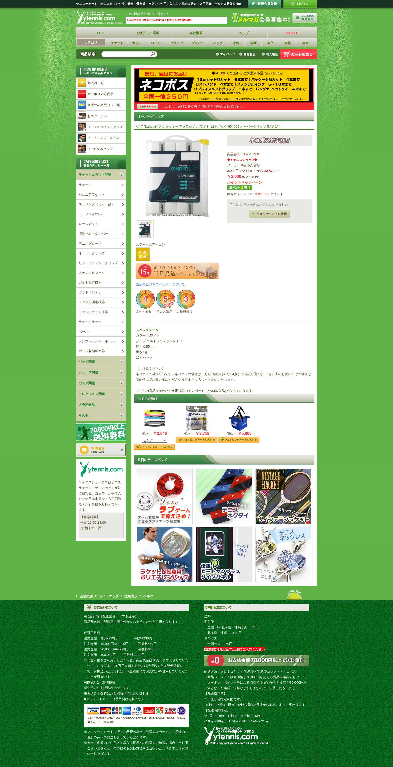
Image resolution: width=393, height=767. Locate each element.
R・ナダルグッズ (100, 149)
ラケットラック (90, 322)
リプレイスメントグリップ (98, 263)
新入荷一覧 (95, 83)
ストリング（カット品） (97, 204)
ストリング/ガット (92, 214)
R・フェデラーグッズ (103, 138)
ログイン (300, 4)
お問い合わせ (101, 450)
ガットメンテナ (90, 292)
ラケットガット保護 (93, 312)
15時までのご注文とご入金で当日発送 (177, 271)
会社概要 (196, 33)
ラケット (116, 43)
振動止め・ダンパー (93, 234)
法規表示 (130, 596)
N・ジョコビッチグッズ (105, 127)
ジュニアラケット (92, 194)
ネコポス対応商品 (100, 94)
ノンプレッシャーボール (97, 341)
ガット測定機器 (90, 282)
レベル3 (185, 299)
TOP (100, 33)
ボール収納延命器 (92, 351)
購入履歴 (269, 54)
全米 (305, 43)
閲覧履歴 (248, 54)
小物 (236, 43)
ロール (156, 43)
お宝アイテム (97, 116)
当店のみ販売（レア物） (105, 105)
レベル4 (145, 299)
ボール (83, 331)
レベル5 (165, 299)
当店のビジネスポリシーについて (160, 284)
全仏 (270, 43)
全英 (287, 43)
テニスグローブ (90, 243)
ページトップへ (294, 595)
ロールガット (88, 224)
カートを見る (298, 54)
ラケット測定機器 (92, 302)
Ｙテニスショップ (101, 17)
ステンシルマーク (92, 273)
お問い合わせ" (304, 18)
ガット (137, 43)
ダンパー (198, 43)
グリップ (176, 43)
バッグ (218, 43)
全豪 (253, 43)
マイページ (226, 54)
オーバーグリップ (92, 253)
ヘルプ (244, 33)
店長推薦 (143, 254)
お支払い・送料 (148, 33)
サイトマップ (109, 596)
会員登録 (264, 4)
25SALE (291, 33)
